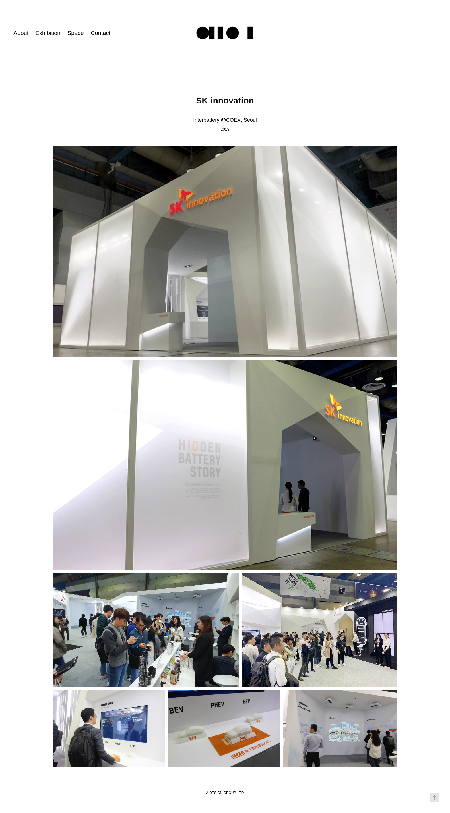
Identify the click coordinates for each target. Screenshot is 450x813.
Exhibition (48, 33)
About (20, 33)
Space (75, 33)
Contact (100, 33)
